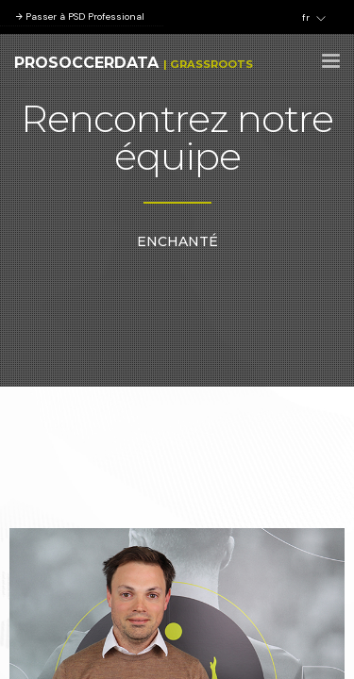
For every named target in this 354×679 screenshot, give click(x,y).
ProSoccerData (86, 63)
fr (314, 17)
